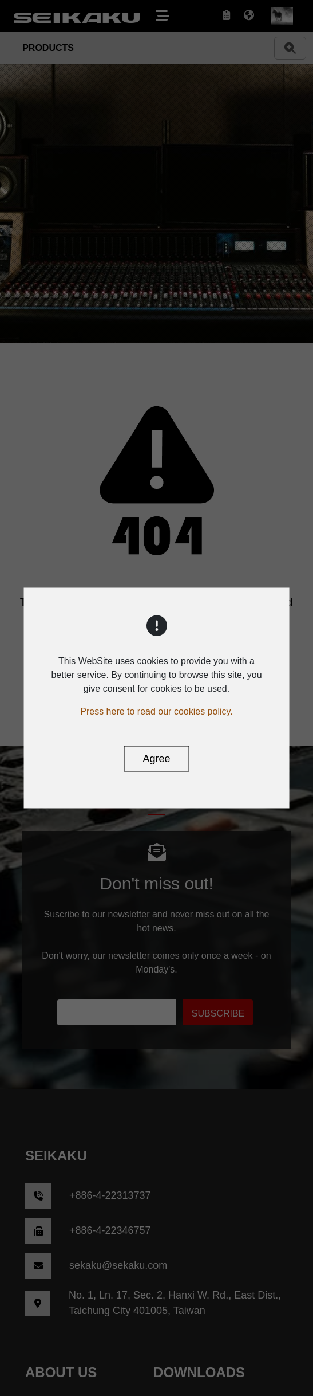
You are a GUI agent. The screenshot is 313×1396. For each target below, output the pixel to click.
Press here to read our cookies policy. (156, 711)
